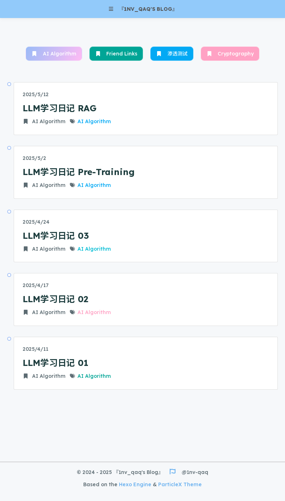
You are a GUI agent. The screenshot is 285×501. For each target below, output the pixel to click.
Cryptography (230, 53)
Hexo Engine (135, 484)
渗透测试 (172, 53)
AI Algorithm (53, 53)
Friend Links (116, 53)
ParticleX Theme (180, 484)
